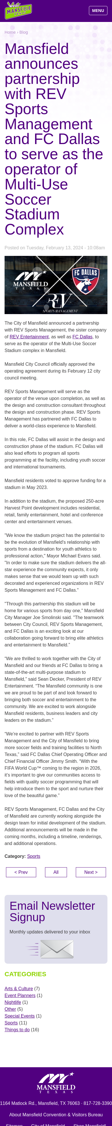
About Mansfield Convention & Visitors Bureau (56, 1114)
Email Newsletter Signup (52, 911)
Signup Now (46, 949)
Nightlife (13, 1002)
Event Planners (20, 995)
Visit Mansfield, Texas (19, 10)
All (56, 872)
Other (10, 1009)
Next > (91, 872)
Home (10, 32)
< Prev (21, 872)
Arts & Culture (19, 988)
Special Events (20, 1016)
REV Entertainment (29, 336)
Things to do (17, 1029)
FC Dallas (82, 336)
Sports (33, 856)
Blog (23, 32)
